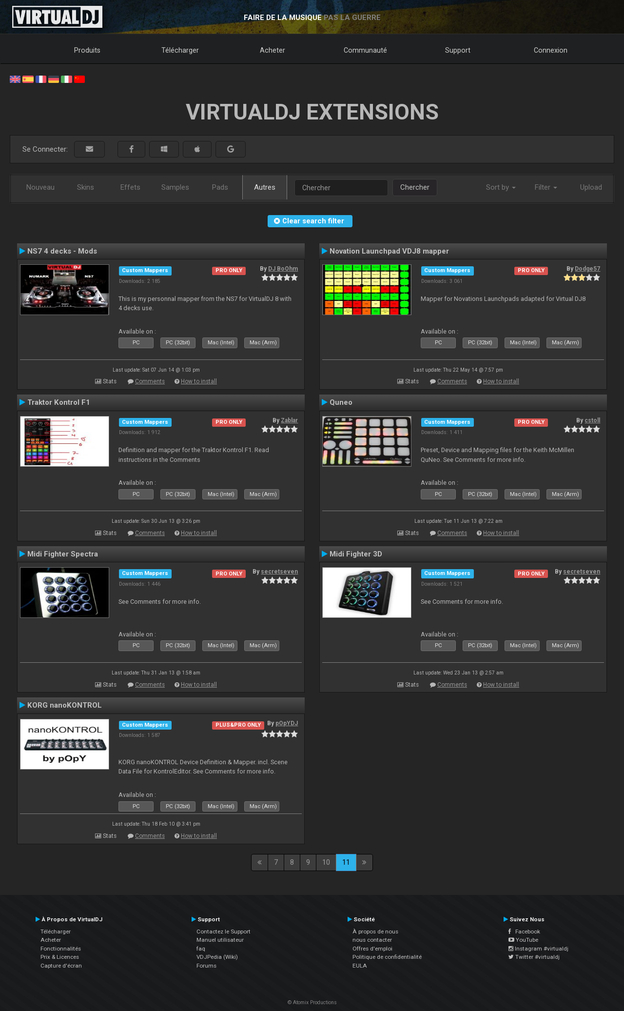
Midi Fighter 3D (356, 554)
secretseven (279, 571)
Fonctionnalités (60, 948)
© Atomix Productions (312, 1002)
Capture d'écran (61, 965)
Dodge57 (587, 268)
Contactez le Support (223, 931)
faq (200, 948)
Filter (546, 187)
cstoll (592, 420)
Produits (87, 50)
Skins (85, 187)
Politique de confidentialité (387, 956)
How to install (199, 381)
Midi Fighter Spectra (62, 554)
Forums (206, 965)
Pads (220, 187)
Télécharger (180, 50)
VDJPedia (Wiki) (217, 956)
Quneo (341, 402)
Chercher (414, 187)
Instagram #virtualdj (538, 948)
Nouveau (40, 187)
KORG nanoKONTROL (64, 705)
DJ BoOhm (283, 268)
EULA (359, 965)
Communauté (365, 50)
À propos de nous (375, 931)
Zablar (289, 420)
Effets (130, 187)
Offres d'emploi (372, 948)
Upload (591, 187)
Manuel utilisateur (220, 939)
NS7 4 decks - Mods (62, 251)
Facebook (524, 931)
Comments (150, 381)
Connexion (550, 50)
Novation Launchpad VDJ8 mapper (389, 251)
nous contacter (372, 939)
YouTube (523, 939)
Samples (175, 187)
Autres (264, 187)
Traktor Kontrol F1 (58, 402)
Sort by (501, 187)
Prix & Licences (59, 956)
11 (346, 862)
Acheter (272, 50)
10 (326, 862)
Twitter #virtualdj (534, 956)
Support (457, 50)
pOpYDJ (286, 723)
